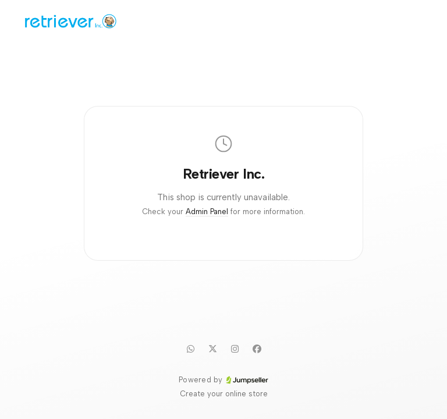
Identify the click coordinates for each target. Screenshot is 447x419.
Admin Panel (207, 211)
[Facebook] (256, 348)
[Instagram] (234, 348)
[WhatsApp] (190, 348)
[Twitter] (212, 348)
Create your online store (224, 393)
